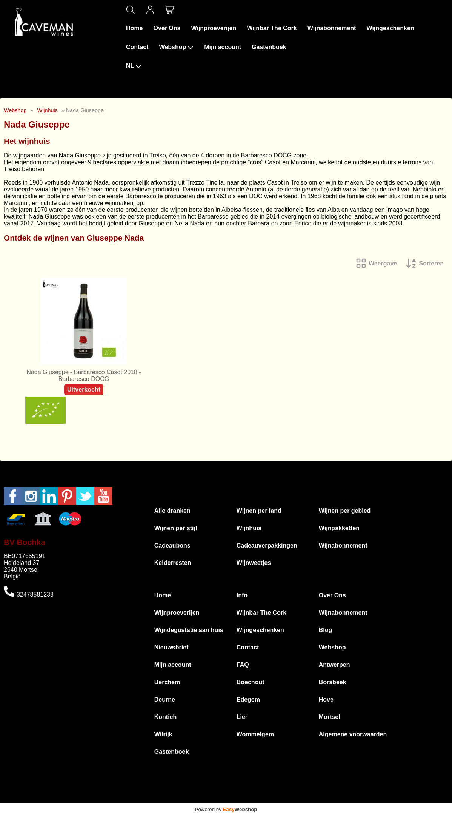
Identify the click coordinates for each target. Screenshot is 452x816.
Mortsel (329, 717)
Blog (325, 630)
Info (242, 595)
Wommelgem (255, 734)
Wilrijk (163, 734)
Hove (326, 699)
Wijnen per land (259, 510)
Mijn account (222, 47)
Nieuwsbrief (171, 647)
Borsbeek (332, 682)
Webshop (176, 47)
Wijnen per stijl (175, 528)
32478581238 (35, 594)
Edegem (248, 699)
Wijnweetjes (254, 563)
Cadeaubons (172, 545)
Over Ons (166, 28)
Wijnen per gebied (345, 510)
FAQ (243, 665)
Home (134, 28)
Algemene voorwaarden (353, 734)
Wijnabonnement (331, 28)
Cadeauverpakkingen (267, 545)
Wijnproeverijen (213, 28)
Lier (242, 717)
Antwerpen (334, 665)
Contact (137, 47)
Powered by (226, 809)
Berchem (167, 682)
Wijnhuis (47, 110)
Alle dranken (172, 510)
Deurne (164, 699)
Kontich (165, 717)
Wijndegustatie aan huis (188, 630)
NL (133, 66)
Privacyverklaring (303, 799)
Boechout (250, 682)
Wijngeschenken (390, 28)
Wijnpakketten (339, 528)
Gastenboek (269, 47)
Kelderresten (172, 563)
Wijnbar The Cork (272, 28)
